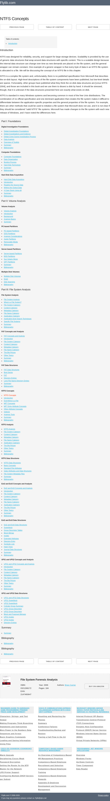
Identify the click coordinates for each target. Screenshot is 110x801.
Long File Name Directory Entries (16, 381)
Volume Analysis (10, 211)
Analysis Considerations (13, 236)
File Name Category (11, 313)
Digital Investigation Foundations (16, 131)
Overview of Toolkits (11, 142)
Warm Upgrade (7, 755)
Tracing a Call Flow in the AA (52, 737)
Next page (93, 27)
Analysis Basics (10, 219)
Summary (7, 145)
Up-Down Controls (85, 762)
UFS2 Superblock (10, 603)
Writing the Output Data (13, 188)
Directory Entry (9, 541)
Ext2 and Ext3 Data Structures (15, 525)
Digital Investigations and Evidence (17, 134)
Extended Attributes (11, 539)
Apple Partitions (10, 239)
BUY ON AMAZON (96, 686)
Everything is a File (11, 401)
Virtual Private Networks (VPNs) (91, 741)
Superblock (8, 528)
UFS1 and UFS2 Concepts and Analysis (19, 564)
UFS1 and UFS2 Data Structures (16, 598)
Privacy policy (103, 795)
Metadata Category (11, 311)
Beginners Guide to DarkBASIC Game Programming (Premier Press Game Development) (15, 710)
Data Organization (11, 159)
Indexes (7, 412)
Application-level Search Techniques (18, 319)
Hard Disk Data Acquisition (14, 179)
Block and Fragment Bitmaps (15, 614)
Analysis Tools (9, 415)
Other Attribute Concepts (13, 409)
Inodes (6, 536)
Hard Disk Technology (12, 165)
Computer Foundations (12, 157)
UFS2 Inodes (9, 620)
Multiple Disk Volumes (12, 276)
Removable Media (11, 242)
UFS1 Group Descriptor (13, 609)
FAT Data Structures (11, 370)
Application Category (12, 316)
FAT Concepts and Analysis (14, 336)
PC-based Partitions (11, 231)
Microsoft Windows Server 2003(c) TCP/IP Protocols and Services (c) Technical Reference (93, 710)
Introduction (12, 44)
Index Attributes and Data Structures (18, 471)
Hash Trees (8, 547)
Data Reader (82, 769)
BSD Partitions (9, 256)
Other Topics (8, 355)
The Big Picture (10, 353)
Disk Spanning (9, 282)
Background (8, 216)
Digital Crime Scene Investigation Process (20, 137)
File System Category (12, 305)
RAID (6, 279)
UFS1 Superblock (10, 601)
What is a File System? (12, 302)
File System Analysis (12, 300)
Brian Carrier (70, 685)
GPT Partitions (9, 262)
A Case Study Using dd (12, 190)
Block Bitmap (9, 533)
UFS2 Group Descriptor (13, 612)
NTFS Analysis (9, 429)
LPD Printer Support (9, 772)
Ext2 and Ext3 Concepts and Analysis (18, 488)
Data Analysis (9, 139)
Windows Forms (83, 759)
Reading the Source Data (13, 185)
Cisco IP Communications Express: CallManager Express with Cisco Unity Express (55, 710)
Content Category (10, 308)
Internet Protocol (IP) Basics (89, 716)
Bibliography (8, 148)
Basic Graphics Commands (13, 737)
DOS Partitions (9, 234)
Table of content (55, 27)
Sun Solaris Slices (11, 259)
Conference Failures (47, 727)
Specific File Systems (12, 322)
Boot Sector (8, 372)
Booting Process (10, 162)
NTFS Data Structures (12, 463)
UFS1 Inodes (9, 617)
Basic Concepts (10, 466)
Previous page (16, 27)
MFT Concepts (9, 404)
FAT (5, 375)
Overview (80, 755)
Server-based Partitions (13, 254)
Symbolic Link (9, 544)
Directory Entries (10, 378)
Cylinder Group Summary (13, 606)
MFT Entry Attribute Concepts (15, 406)
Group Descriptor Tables (13, 530)
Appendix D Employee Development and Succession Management (52, 786)
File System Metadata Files (14, 474)
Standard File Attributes (13, 468)
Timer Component (84, 766)
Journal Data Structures (13, 550)
